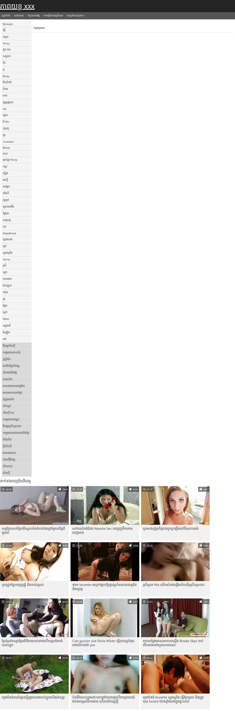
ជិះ (4, 62)
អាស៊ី (5, 179)
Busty (6, 76)
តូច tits (7, 49)
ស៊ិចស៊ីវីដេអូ (9, 459)
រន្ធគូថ (6, 200)
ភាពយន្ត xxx (17, 6)
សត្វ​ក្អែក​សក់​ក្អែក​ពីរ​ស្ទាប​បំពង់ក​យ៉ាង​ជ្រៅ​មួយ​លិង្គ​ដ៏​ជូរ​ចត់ (33, 530)
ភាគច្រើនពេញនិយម (53, 15)
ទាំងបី (6, 193)
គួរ (4, 135)
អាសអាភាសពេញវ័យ (14, 386)
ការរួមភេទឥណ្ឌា (11, 419)
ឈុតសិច (7, 379)
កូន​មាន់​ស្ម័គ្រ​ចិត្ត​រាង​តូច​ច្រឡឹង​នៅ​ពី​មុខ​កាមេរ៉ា (171, 528)
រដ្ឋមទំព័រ (6, 15)
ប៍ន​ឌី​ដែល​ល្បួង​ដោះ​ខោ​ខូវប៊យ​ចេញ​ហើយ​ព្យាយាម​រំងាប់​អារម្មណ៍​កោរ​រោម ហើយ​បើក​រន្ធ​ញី (103, 699)
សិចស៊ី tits (8, 412)
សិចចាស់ (7, 466)
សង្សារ (6, 186)
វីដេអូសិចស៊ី (9, 345)
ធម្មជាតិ (7, 325)
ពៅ (4, 339)
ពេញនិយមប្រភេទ (75, 15)
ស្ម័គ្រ (5, 173)
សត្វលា (7, 56)
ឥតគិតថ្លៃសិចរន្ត (11, 365)
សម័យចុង (19, 15)
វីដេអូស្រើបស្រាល (12, 426)
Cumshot (8, 141)
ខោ (4, 226)
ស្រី (4, 265)
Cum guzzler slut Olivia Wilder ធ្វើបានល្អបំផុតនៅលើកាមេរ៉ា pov (103, 643)
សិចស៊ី (6, 473)
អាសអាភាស (9, 453)
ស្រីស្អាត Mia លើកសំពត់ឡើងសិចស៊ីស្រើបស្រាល (173, 585)
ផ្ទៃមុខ (6, 213)
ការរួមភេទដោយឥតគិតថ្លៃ (16, 432)
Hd (4, 109)
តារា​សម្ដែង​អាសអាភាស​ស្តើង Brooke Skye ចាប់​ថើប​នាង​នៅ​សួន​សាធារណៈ (173, 643)
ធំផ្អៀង (6, 332)
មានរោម (7, 278)
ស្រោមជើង (8, 206)
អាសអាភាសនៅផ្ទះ (13, 392)
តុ (4, 69)
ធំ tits (6, 121)
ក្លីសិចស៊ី (7, 446)
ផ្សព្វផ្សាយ (8, 102)
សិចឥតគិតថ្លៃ (10, 372)
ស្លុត (5, 272)
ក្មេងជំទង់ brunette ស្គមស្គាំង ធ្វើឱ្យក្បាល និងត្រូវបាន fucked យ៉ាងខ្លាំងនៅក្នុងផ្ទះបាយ (173, 699)
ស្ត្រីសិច (7, 359)
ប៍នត (5, 89)
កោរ (5, 95)
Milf (5, 153)
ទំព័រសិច (7, 439)
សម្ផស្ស (7, 220)
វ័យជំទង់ (7, 82)
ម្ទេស (5, 115)
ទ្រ (4, 299)
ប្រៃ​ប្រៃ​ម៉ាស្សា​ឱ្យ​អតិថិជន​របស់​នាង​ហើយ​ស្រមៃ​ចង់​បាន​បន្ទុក (32, 643)
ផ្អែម (5, 305)
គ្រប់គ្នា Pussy (10, 159)
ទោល (6, 319)
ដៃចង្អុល (7, 285)
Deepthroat (9, 233)
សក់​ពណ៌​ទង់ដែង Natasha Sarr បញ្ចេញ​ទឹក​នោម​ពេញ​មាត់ (102, 530)
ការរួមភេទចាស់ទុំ (11, 352)
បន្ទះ (5, 166)
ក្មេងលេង (7, 239)
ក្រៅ (5, 312)
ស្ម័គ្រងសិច (8, 399)
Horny (6, 259)
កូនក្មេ (6, 128)
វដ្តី (4, 30)
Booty (6, 147)
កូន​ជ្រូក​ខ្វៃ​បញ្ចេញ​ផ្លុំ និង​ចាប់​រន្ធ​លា (23, 585)
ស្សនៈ (6, 36)
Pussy (6, 43)
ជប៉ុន (5, 292)
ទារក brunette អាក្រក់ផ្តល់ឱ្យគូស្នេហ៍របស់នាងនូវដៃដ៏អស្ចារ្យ (104, 587)
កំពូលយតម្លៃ (34, 15)
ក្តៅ (4, 246)
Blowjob (8, 24)
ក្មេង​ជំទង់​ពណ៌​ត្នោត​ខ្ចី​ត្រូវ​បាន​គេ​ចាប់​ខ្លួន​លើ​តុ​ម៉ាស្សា (33, 697)
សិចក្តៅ (7, 406)
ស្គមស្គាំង (7, 252)
